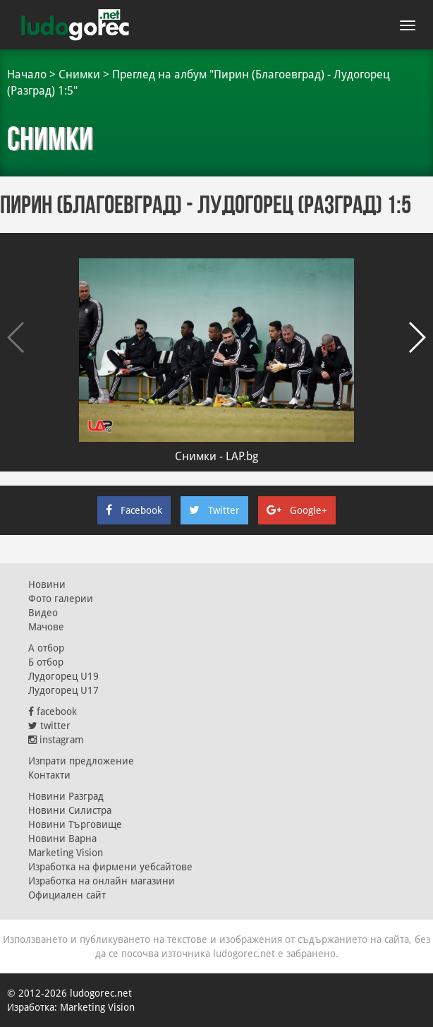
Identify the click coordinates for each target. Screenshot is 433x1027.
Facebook (134, 510)
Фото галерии (60, 598)
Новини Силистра (69, 810)
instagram (56, 739)
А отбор (46, 648)
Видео (43, 612)
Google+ (297, 510)
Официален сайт (67, 895)
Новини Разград (66, 796)
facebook (52, 711)
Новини (47, 584)
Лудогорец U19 (63, 676)
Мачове (46, 626)
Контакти (49, 775)
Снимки (79, 74)
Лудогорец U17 (63, 690)
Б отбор (45, 662)
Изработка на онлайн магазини (101, 881)
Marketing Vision (65, 852)
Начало (27, 74)
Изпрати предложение (81, 761)
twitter (49, 725)
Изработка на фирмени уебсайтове (110, 866)
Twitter (214, 510)
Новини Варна (62, 838)
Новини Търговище (75, 824)
